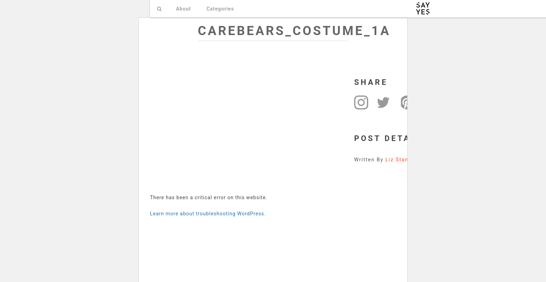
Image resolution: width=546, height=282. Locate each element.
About (183, 9)
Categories (220, 9)
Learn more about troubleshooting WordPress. (208, 213)
